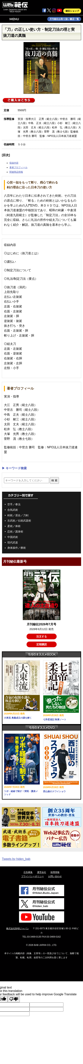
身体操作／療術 (16, 547)
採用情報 (54, 872)
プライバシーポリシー (32, 876)
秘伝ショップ (72, 11)
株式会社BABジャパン (17, 928)
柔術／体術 (14, 526)
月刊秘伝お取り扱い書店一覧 (64, 19)
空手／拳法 (14, 504)
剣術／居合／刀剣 (17, 515)
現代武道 (12, 542)
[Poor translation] (14, 999)
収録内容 (13, 163)
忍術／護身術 (15, 531)
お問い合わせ (55, 876)
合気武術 (12, 509)
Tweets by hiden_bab (16, 859)
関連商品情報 (16, 172)
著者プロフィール (18, 167)
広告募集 (28, 872)
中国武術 (12, 537)
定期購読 (41, 644)
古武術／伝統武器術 (19, 520)
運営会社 (41, 872)
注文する (41, 636)
